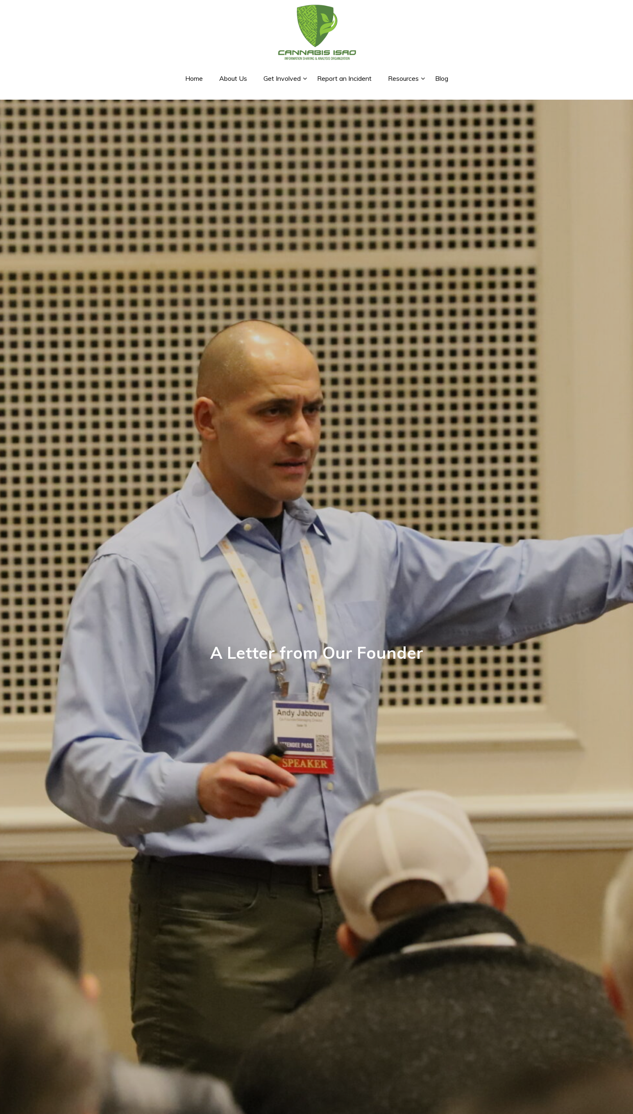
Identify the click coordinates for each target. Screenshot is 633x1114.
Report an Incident (344, 78)
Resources (403, 78)
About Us (233, 78)
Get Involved (282, 78)
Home (194, 78)
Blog (441, 78)
